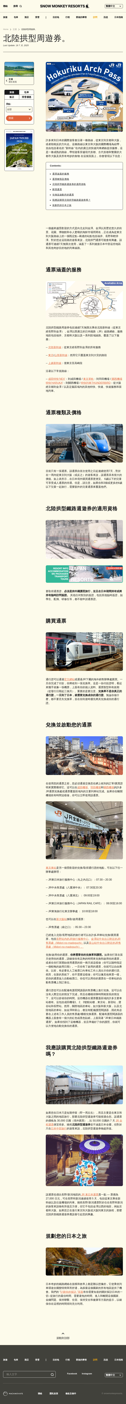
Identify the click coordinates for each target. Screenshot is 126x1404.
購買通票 (57, 189)
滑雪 (37, 17)
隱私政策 (54, 1393)
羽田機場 (95, 787)
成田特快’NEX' (56, 379)
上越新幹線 (54, 363)
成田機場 (82, 787)
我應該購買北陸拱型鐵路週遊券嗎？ (71, 200)
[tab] (12, 92)
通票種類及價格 (60, 179)
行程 (67, 17)
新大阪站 (61, 919)
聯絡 (5, 6)
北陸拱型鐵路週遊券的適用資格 (69, 184)
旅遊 (5, 17)
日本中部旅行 (59, 1128)
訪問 (95, 17)
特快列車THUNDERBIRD (95, 382)
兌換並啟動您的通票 (63, 194)
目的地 (56, 17)
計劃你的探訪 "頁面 (72, 1292)
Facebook (72, 1373)
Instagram (87, 1373)
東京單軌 (88, 379)
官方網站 (69, 679)
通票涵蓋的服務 (60, 173)
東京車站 (51, 867)
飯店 (12, 97)
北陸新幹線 (54, 347)
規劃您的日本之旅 (61, 205)
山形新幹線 (60, 355)
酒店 (26, 17)
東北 (50, 355)
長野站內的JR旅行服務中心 (72, 939)
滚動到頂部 (63, 1336)
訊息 (106, 17)
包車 (16, 17)
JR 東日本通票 (89, 1194)
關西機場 (109, 787)
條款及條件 (70, 1393)
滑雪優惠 (26, 97)
